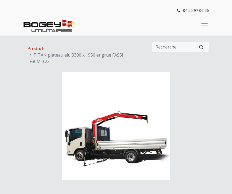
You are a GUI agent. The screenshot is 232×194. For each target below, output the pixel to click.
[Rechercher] (201, 47)
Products (36, 48)
